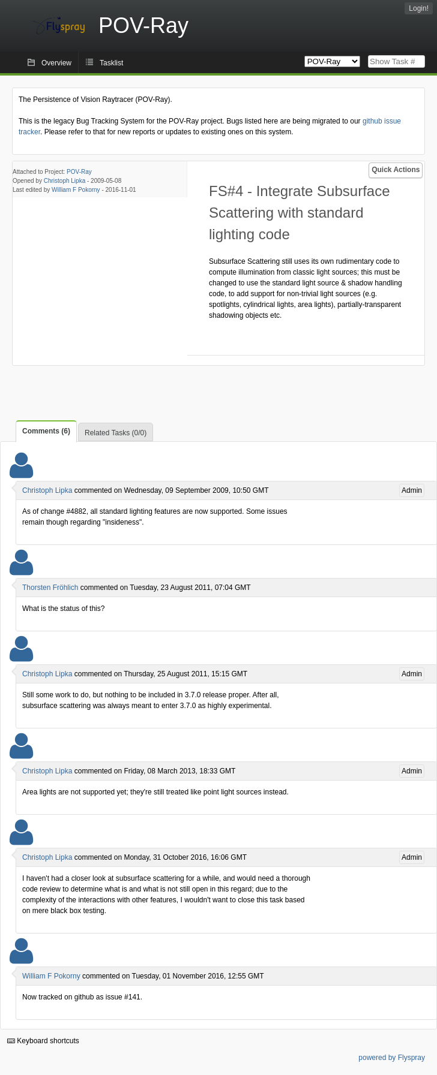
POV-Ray (79, 171)
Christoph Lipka (64, 180)
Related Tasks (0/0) (115, 433)
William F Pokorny (76, 189)
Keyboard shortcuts (43, 1041)
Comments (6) (46, 431)
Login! (419, 8)
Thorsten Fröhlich (50, 587)
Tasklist (111, 63)
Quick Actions (396, 169)
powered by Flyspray (391, 1057)
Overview (56, 63)
